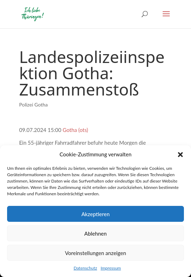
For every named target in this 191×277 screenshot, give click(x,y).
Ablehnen (95, 233)
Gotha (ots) (75, 130)
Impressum (111, 268)
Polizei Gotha (33, 105)
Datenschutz (85, 268)
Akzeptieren (96, 214)
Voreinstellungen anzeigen (95, 253)
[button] (180, 154)
